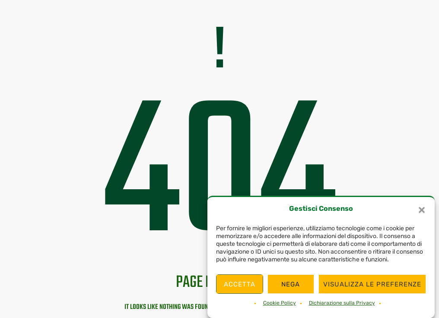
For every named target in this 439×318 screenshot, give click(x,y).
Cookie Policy (279, 303)
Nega (290, 284)
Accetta (239, 284)
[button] (421, 210)
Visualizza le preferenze (372, 284)
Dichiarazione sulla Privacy (342, 303)
